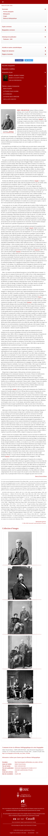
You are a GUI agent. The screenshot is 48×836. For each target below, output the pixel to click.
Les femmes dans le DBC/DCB (11, 96)
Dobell (40, 297)
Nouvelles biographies (8, 65)
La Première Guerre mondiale (10, 91)
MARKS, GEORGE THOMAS (16, 75)
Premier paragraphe (8, 11)
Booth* (15, 389)
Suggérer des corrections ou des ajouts (18, 832)
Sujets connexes (7, 26)
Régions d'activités (7, 54)
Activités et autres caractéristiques (12, 47)
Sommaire (5, 9)
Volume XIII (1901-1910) (6, 5)
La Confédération (7, 94)
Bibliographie (6, 14)
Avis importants (31, 832)
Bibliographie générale (41, 521)
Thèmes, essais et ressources (10, 86)
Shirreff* (41, 119)
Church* (31, 228)
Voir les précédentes (15, 80)
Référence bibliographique (10, 18)
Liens (37, 832)
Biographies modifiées (8, 69)
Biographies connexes (8, 30)
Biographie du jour (7, 72)
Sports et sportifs (7, 88)
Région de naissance (8, 51)
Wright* (37, 181)
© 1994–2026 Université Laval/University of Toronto (34, 523)
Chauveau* (37, 249)
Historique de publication (9, 37)
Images (5, 16)
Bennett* (7, 456)
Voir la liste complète (9, 99)
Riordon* (29, 302)
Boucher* (18, 251)
